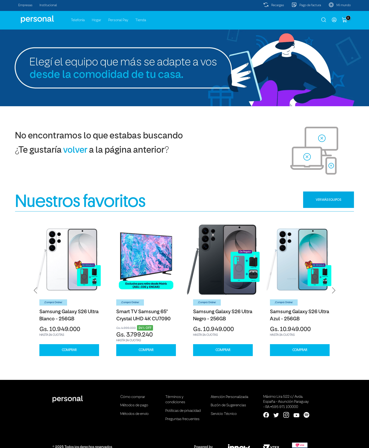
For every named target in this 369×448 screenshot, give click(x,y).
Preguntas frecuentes (182, 419)
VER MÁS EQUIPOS (328, 199)
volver (75, 150)
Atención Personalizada (229, 397)
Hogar (96, 20)
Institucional (48, 5)
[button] (35, 290)
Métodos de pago (134, 405)
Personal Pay (118, 20)
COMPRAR (69, 350)
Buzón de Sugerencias (228, 405)
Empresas (25, 5)
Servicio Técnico (224, 414)
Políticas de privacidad (183, 411)
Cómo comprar (132, 397)
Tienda (140, 20)
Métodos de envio (134, 414)
